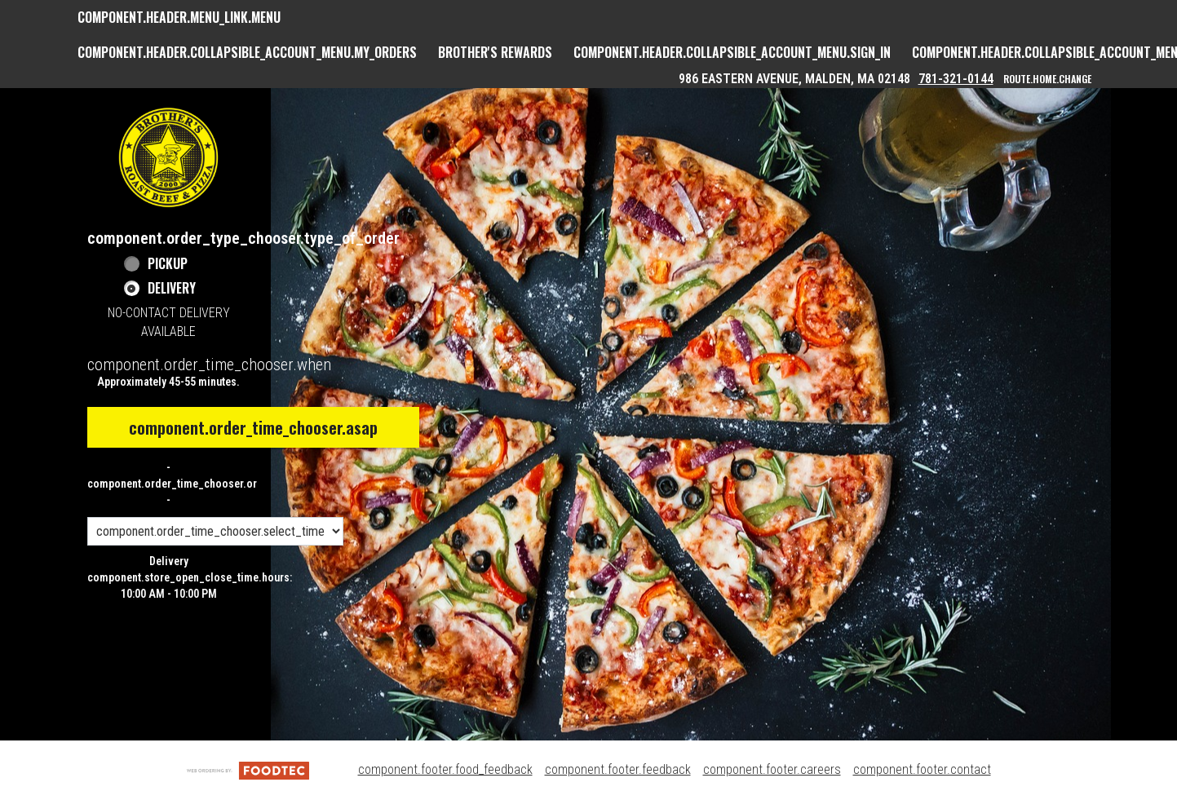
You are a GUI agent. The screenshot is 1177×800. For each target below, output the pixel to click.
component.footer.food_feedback (445, 769)
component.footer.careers (772, 769)
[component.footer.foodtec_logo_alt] (248, 769)
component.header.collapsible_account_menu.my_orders (247, 52)
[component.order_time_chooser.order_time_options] (215, 531)
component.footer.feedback (618, 769)
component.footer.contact (922, 769)
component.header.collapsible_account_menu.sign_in (732, 52)
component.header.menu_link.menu (179, 17)
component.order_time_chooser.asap (253, 427)
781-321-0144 (955, 78)
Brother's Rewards (495, 52)
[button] (169, 157)
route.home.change (1047, 79)
